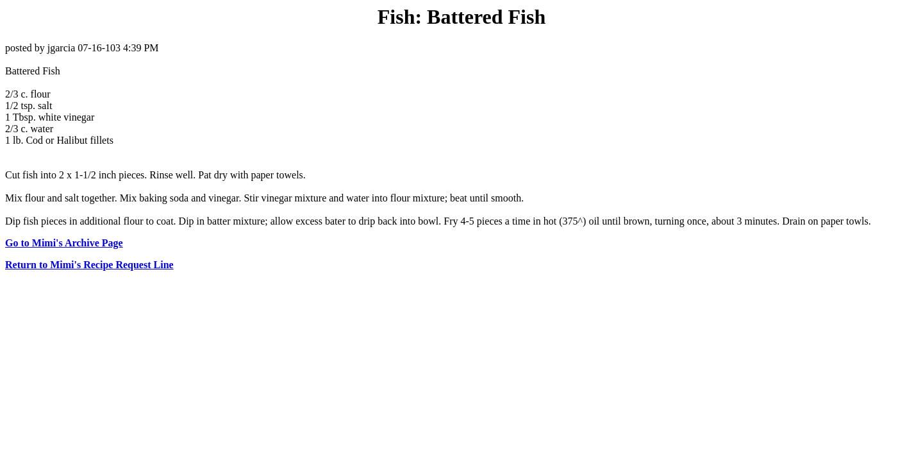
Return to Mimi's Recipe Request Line (89, 264)
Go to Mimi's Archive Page (64, 242)
